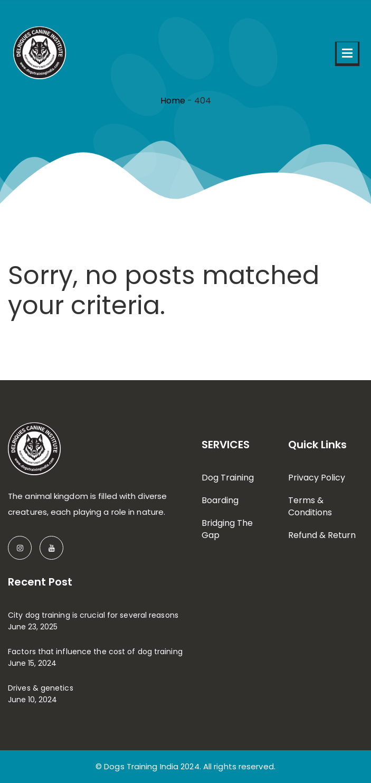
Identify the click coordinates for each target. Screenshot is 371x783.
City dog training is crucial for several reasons (93, 615)
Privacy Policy (316, 477)
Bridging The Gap (227, 529)
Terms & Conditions (310, 506)
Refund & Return (322, 535)
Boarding (220, 500)
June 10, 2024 (32, 699)
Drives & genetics (40, 688)
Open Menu (347, 52)
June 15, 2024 (32, 663)
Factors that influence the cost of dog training (95, 651)
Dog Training (228, 477)
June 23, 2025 (33, 626)
